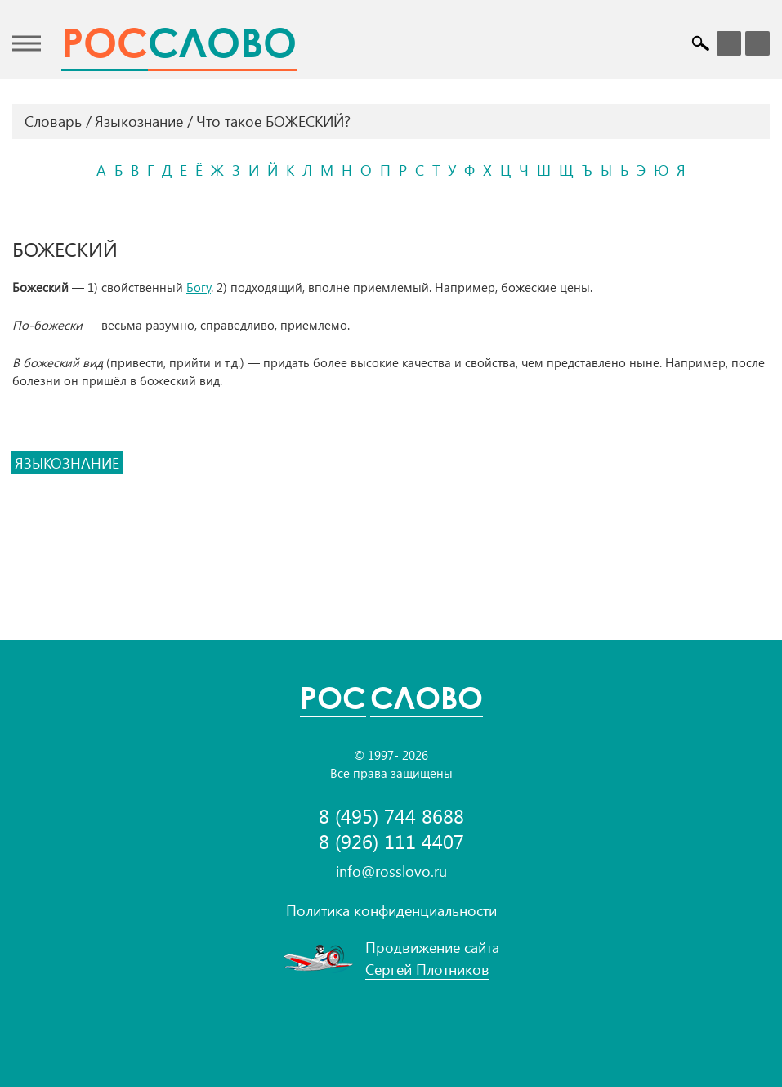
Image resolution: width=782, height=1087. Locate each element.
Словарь (53, 121)
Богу (198, 287)
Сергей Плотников (427, 969)
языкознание (67, 463)
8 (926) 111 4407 (391, 841)
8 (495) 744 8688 (391, 816)
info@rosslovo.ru (391, 871)
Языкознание (139, 121)
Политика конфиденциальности (391, 910)
